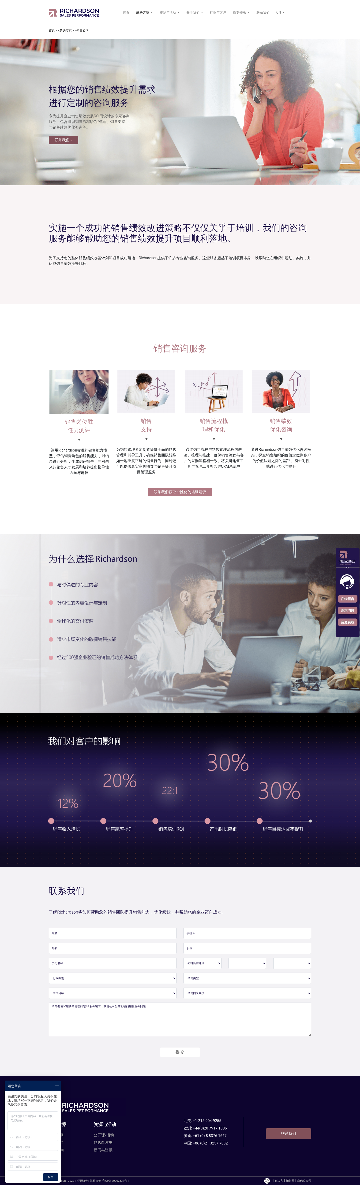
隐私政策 (95, 1180)
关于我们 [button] (193, 13)
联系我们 (263, 13)
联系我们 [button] (63, 140)
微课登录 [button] (240, 13)
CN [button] (279, 13)
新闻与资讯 (103, 1150)
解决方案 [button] (143, 13)
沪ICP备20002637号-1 (116, 1180)
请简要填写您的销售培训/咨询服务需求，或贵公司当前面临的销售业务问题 (180, 1019)
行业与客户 (218, 13)
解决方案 (66, 30)
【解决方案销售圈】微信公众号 (287, 1180)
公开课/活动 (104, 1135)
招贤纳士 (82, 1180)
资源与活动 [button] (168, 13)
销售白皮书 (103, 1142)
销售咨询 (82, 30)
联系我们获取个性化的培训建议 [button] (180, 492)
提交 (180, 1052)
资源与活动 (105, 1124)
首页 (127, 12)
